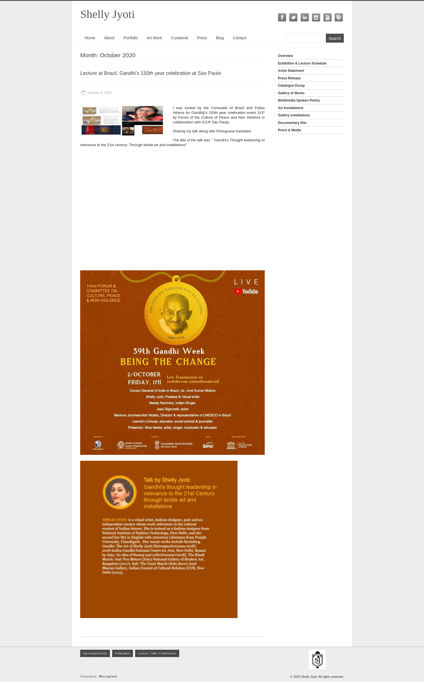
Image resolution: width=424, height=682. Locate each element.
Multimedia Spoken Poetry (299, 100)
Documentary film (292, 123)
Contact (239, 38)
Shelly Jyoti (107, 14)
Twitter (293, 17)
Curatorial (179, 38)
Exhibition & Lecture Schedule (302, 63)
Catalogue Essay (291, 85)
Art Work (154, 38)
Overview (285, 56)
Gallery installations (294, 115)
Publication (122, 653)
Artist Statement (291, 71)
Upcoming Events (95, 653)
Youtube (327, 17)
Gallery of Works (291, 93)
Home (90, 38)
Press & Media (289, 130)
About (109, 38)
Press (202, 38)
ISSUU (339, 17)
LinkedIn (305, 17)
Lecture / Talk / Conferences (157, 653)
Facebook (282, 17)
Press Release (289, 78)
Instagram (316, 17)
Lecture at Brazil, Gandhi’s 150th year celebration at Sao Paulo (150, 73)
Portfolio (130, 38)
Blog (220, 38)
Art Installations (290, 108)
